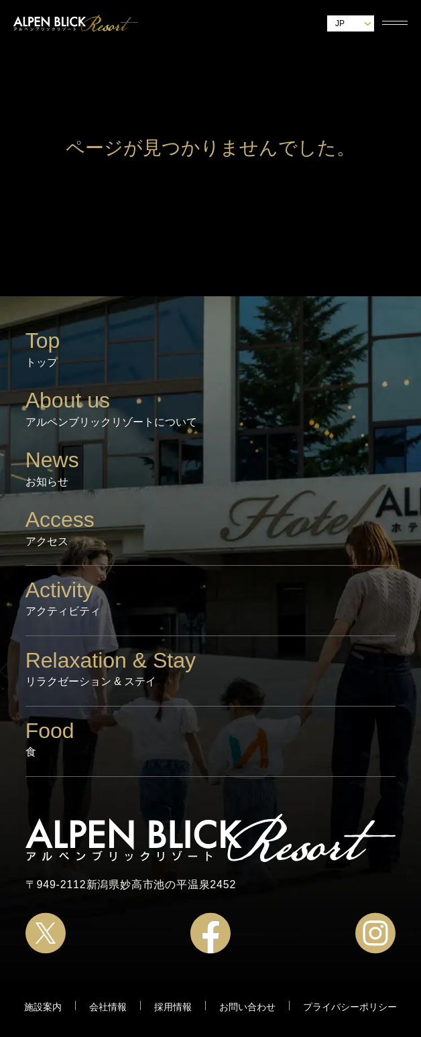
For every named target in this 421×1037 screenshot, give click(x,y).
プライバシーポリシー (350, 1006)
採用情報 (173, 1006)
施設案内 (43, 1006)
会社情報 (108, 1006)
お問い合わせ (247, 1006)
